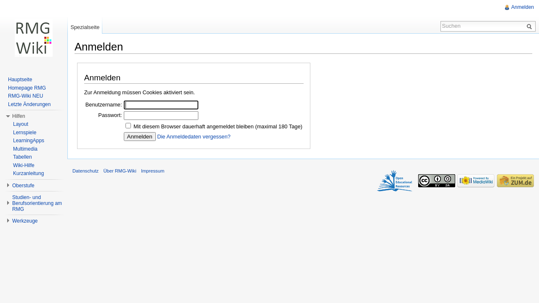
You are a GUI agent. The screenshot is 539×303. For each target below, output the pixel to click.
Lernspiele (24, 133)
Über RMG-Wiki (119, 170)
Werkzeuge (24, 221)
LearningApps (28, 141)
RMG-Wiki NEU (25, 96)
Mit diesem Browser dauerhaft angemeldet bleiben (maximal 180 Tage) (217, 126)
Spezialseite (84, 27)
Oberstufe (23, 186)
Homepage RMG (27, 88)
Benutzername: (103, 104)
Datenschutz (85, 170)
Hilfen (18, 116)
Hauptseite (20, 79)
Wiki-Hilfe (24, 165)
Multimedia (25, 149)
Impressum (152, 170)
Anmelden (522, 7)
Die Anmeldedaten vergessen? (193, 136)
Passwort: (110, 115)
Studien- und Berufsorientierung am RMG (37, 203)
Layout (20, 124)
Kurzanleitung (28, 173)
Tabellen (22, 157)
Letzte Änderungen (29, 104)
